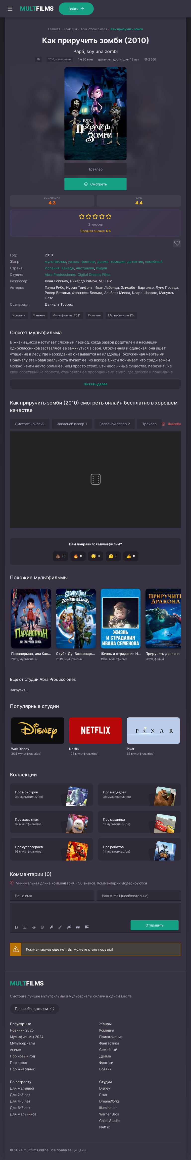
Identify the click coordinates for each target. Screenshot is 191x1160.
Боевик (105, 1069)
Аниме (15, 1049)
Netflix (104, 1127)
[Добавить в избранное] (177, 243)
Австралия (85, 268)
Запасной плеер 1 (72, 424)
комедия (117, 261)
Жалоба (171, 423)
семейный (153, 261)
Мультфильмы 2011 (66, 315)
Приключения (111, 1037)
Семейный (108, 1049)
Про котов (18, 1062)
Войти (73, 9)
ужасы (74, 261)
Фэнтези (39, 315)
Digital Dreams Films (94, 274)
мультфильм (55, 261)
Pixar (103, 1095)
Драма (105, 1056)
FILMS (37, 8)
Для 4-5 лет (20, 1101)
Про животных (22, 1069)
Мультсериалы (22, 1043)
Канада (67, 268)
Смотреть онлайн (30, 424)
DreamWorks (109, 1101)
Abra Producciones (60, 274)
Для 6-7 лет (20, 1107)
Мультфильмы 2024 (27, 1037)
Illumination (108, 1107)
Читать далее (95, 384)
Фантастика (109, 1043)
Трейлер (95, 169)
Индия (101, 268)
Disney (104, 1088)
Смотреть (98, 184)
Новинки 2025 (22, 1030)
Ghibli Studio (109, 1120)
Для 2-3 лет (20, 1095)
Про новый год (22, 1056)
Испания (52, 268)
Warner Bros (109, 1114)
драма (102, 261)
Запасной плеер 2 (114, 424)
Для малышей (22, 1088)
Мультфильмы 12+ (121, 315)
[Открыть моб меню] (10, 9)
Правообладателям (31, 1008)
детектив (135, 261)
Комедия (18, 315)
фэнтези (88, 261)
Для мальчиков (23, 1114)
